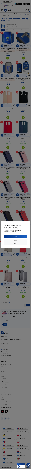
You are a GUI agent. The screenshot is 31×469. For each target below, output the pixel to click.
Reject (15, 243)
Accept (15, 236)
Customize (15, 240)
